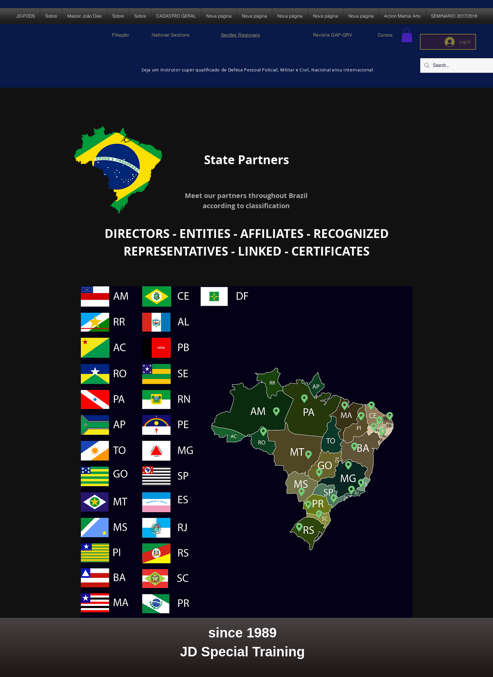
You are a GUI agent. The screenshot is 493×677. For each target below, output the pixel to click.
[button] (407, 35)
